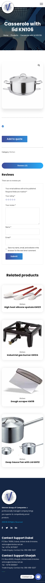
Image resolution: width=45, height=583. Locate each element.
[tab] (22, 166)
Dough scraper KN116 (22, 401)
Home (5, 35)
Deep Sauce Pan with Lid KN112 (23, 462)
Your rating (10, 196)
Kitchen (12, 152)
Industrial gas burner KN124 (22, 355)
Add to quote (14, 139)
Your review (11, 205)
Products (14, 35)
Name (8, 227)
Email (8, 237)
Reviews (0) (22, 166)
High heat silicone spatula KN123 (22, 307)
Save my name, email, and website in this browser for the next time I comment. (23, 249)
